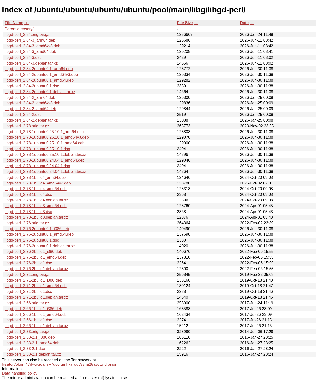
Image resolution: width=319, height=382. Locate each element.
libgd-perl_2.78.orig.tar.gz (27, 126)
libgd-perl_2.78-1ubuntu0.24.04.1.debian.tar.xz (45, 171)
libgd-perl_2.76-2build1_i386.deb (33, 251)
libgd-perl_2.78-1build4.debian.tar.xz (36, 200)
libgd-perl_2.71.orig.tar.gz (27, 274)
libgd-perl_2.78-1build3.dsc (28, 212)
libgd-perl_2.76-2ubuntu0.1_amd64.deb (39, 234)
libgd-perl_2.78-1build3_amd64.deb (36, 206)
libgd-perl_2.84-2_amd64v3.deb (32, 103)
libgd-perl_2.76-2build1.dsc (28, 263)
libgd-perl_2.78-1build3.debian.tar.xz (36, 217)
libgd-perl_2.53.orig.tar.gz (27, 332)
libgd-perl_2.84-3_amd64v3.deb (32, 46)
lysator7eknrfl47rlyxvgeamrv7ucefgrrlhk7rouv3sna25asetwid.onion (59, 364)
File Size (185, 23)
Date (244, 23)
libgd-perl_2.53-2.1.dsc (25, 349)
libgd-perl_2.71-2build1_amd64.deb (36, 286)
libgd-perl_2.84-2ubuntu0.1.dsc (32, 86)
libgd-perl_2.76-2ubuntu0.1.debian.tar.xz (40, 246)
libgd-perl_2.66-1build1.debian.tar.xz (36, 326)
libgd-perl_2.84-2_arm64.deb (30, 97)
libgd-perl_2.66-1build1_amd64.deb (36, 314)
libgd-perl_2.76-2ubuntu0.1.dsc (32, 240)
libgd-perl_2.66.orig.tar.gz (27, 303)
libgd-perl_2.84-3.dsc (23, 57)
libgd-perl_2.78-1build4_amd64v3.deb (38, 183)
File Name (14, 23)
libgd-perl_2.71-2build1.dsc (28, 291)
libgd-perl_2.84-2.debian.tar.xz (31, 120)
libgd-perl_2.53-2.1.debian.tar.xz (33, 354)
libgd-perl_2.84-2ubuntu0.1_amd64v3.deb (41, 74)
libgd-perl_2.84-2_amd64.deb (30, 109)
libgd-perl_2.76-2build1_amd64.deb (36, 257)
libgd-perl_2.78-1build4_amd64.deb (36, 189)
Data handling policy (19, 373)
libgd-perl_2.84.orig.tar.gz (27, 35)
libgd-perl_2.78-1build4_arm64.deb (35, 177)
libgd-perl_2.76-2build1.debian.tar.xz (36, 269)
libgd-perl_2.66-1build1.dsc (28, 320)
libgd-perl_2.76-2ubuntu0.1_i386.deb (37, 229)
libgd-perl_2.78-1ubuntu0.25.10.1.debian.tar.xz (45, 154)
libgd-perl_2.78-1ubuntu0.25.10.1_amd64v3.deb (47, 137)
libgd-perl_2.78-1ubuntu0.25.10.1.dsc (37, 149)
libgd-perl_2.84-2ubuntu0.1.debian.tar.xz (40, 92)
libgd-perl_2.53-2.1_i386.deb (30, 337)
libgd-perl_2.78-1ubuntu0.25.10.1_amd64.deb (45, 143)
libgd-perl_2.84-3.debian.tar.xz (31, 63)
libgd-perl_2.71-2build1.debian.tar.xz (36, 297)
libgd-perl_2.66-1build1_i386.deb (33, 309)
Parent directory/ (19, 29)
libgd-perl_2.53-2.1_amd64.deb (32, 343)
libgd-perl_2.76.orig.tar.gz (27, 223)
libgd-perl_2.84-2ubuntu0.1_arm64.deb (39, 69)
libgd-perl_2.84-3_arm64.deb (30, 40)
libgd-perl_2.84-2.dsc (23, 114)
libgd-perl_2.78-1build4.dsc (28, 194)
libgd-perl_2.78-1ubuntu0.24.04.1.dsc (37, 166)
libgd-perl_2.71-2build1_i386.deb (33, 280)
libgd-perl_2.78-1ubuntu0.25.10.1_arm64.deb (44, 132)
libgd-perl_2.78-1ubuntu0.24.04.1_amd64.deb (45, 160)
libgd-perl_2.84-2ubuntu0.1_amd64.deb (39, 80)
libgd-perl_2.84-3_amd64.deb (30, 52)
